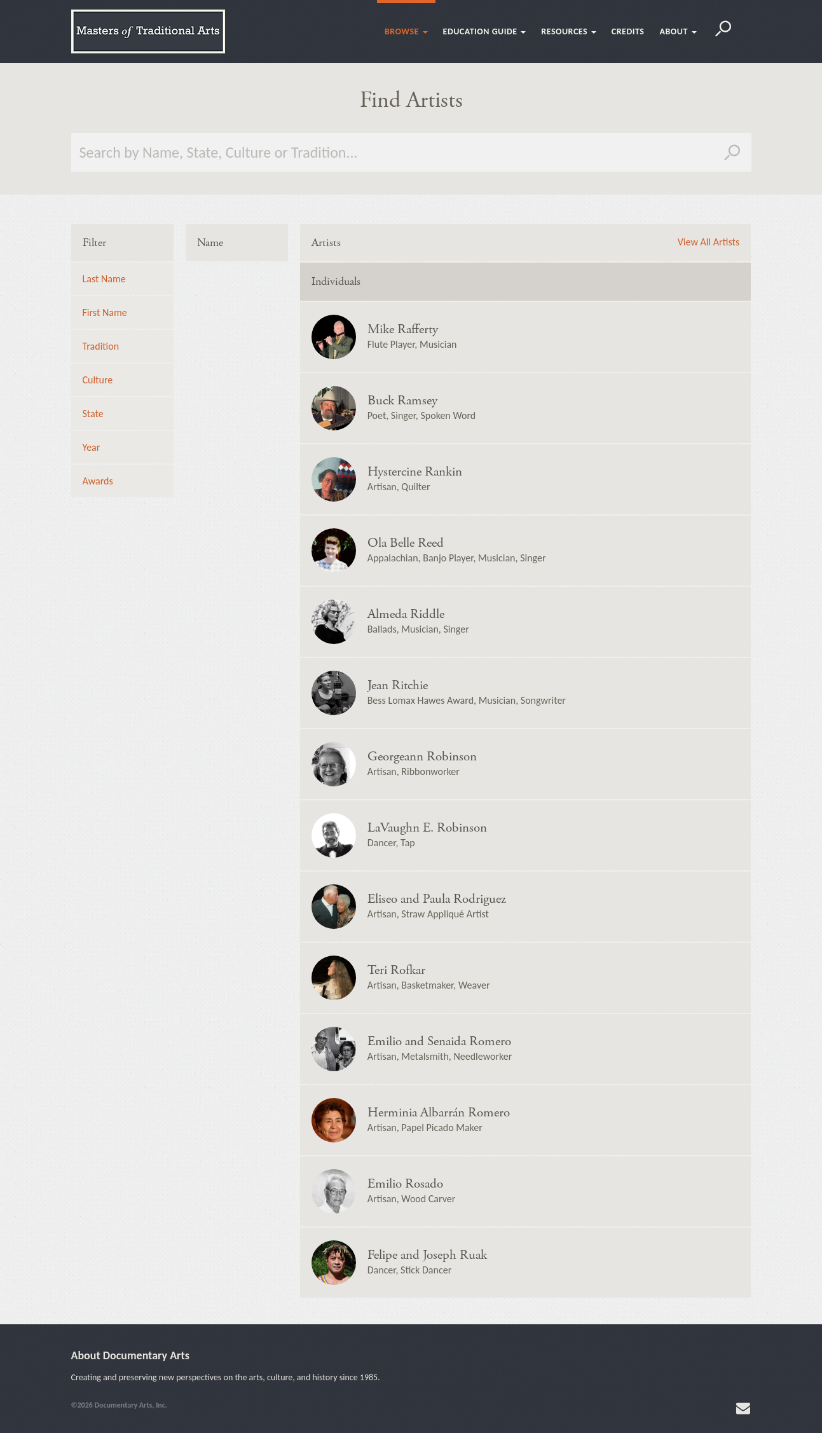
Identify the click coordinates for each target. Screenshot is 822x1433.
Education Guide (484, 31)
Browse (406, 31)
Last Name (104, 279)
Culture (98, 380)
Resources (568, 31)
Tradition (101, 346)
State (93, 414)
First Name (105, 312)
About (677, 31)
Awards (98, 481)
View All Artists (708, 242)
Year (91, 447)
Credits (628, 31)
